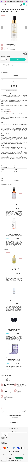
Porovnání (25, 162)
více (11, 68)
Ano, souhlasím (18, 458)
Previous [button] (2, 27)
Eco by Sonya (6, 72)
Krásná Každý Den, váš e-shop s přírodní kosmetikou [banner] (4, 5)
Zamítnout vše (9, 458)
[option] (14, 27)
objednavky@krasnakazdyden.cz (15, 415)
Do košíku (17, 59)
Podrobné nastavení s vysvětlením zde (14, 460)
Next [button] (26, 27)
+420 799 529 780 (15, 417)
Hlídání (13, 81)
